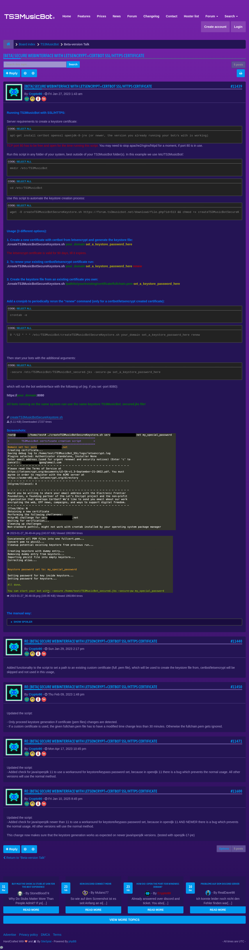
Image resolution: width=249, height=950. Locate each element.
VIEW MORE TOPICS (124, 919)
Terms (57, 934)
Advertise (9, 934)
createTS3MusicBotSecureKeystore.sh (36, 417)
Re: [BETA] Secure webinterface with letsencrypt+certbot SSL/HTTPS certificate (90, 641)
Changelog (151, 16)
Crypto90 (35, 94)
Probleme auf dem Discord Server (220, 883)
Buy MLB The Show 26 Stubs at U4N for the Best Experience (33, 885)
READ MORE (31, 909)
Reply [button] (12, 73)
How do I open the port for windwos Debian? (158, 885)
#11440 (236, 641)
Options (224, 848)
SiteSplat (46, 941)
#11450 (236, 686)
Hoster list (191, 16)
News (117, 16)
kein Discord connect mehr (95, 883)
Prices (101, 16)
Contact (171, 16)
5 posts (238, 64)
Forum (132, 16)
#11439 (236, 86)
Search (231, 16)
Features (84, 16)
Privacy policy (28, 934)
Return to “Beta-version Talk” (24, 857)
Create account (215, 27)
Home (66, 16)
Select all (24, 128)
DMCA (45, 934)
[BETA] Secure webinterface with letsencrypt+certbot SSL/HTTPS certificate (73, 55)
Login (238, 27)
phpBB (72, 941)
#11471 (236, 741)
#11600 (236, 791)
